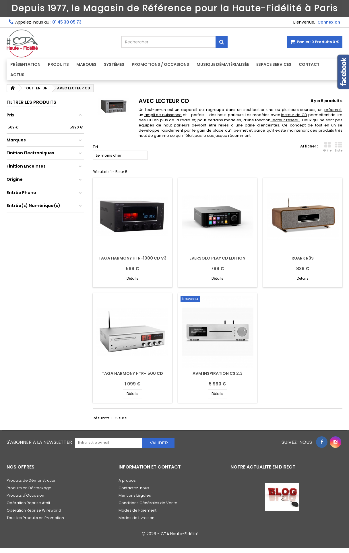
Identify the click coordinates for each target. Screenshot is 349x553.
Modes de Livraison (136, 518)
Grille (327, 147)
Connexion (328, 22)
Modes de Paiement (137, 510)
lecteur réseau (286, 120)
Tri (95, 146)
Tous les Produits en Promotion (35, 518)
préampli (333, 109)
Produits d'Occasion (25, 495)
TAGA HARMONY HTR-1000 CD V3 (132, 258)
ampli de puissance (163, 115)
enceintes (270, 125)
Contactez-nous (134, 488)
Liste (338, 147)
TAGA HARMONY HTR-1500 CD (132, 373)
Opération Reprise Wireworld (34, 510)
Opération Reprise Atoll (28, 503)
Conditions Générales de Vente (148, 503)
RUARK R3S (303, 258)
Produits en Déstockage (29, 488)
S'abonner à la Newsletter (39, 442)
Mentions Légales (135, 495)
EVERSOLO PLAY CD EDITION (217, 258)
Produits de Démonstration (32, 480)
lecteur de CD (294, 115)
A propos (127, 480)
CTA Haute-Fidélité (180, 534)
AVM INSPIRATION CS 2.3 (218, 373)
